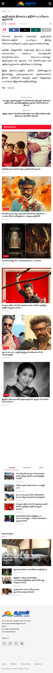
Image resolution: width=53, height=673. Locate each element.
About (4, 667)
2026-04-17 (6, 222)
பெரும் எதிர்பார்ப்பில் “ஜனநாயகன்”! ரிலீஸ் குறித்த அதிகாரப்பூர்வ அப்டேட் (24, 309)
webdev (12, 24)
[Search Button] (50, 3)
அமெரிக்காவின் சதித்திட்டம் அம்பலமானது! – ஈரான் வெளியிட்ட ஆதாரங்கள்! (31, 521)
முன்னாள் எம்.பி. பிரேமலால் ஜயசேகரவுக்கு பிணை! (26, 593)
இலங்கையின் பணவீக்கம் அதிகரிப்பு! (30, 572)
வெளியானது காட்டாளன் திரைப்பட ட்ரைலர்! (21, 263)
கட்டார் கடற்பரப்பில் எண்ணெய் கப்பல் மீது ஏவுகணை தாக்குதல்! (30, 499)
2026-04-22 (8, 566)
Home (4, 11)
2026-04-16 (6, 313)
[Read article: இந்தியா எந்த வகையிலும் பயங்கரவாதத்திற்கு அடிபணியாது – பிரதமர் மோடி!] (7, 583)
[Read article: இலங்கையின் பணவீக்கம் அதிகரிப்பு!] (7, 574)
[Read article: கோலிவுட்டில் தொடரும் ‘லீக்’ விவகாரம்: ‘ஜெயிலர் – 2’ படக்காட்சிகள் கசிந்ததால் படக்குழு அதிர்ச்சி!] (26, 196)
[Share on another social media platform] (46, 30)
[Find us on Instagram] (16, 646)
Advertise (13, 667)
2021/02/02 (23, 24)
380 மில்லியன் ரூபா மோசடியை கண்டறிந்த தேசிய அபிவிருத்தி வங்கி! (30, 479)
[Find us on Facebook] (4, 646)
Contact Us (38, 667)
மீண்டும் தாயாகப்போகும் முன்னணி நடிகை (21, 172)
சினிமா (10, 11)
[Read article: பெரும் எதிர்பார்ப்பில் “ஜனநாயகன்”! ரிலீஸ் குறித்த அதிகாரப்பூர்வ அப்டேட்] (26, 288)
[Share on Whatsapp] (36, 30)
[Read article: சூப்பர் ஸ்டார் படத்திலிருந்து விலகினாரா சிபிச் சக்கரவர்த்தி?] (26, 335)
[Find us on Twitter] (10, 646)
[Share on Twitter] (25, 30)
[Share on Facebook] (14, 30)
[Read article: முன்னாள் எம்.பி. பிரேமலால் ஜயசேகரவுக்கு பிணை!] (7, 594)
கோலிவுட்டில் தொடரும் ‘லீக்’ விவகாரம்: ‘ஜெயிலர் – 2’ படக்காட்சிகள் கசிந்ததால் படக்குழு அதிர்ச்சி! (24, 217)
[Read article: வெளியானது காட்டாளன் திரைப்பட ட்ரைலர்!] (26, 243)
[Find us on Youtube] (22, 646)
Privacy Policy (25, 667)
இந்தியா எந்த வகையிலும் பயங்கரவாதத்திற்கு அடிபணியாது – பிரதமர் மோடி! (29, 583)
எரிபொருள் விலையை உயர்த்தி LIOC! (30, 489)
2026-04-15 (6, 360)
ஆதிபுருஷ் (11, 88)
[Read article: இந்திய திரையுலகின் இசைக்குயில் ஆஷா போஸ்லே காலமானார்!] (26, 382)
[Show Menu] (3, 3)
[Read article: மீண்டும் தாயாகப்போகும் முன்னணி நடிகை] (26, 152)
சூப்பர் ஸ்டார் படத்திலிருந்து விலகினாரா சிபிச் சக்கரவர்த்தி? (22, 356)
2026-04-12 (6, 408)
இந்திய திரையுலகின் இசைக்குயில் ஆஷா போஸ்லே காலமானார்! (25, 403)
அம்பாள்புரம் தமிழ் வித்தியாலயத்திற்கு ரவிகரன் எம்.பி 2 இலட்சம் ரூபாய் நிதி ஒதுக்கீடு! (23, 560)
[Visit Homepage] (26, 3)
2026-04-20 (6, 175)
